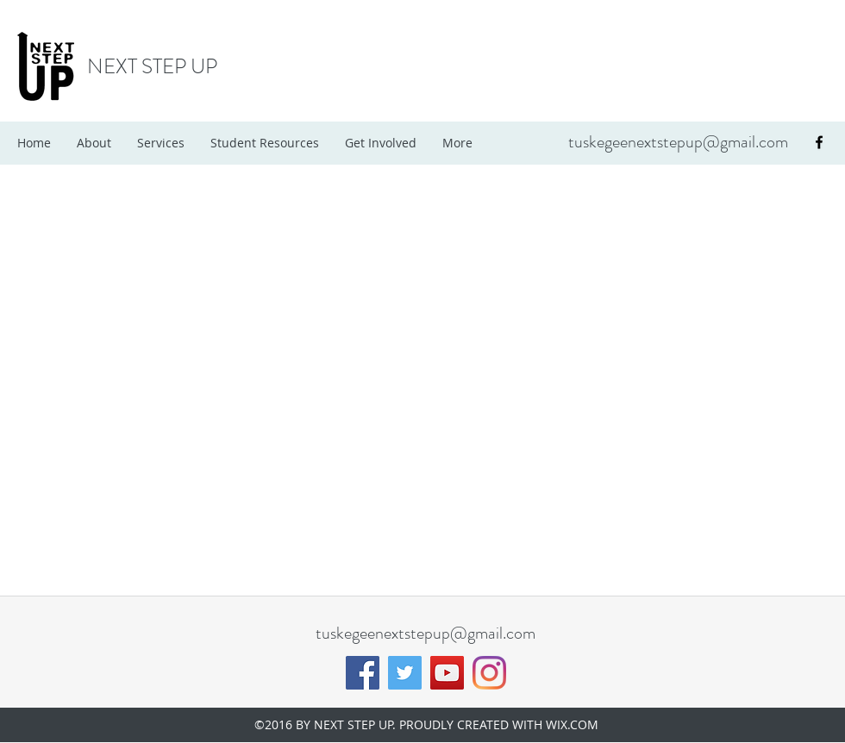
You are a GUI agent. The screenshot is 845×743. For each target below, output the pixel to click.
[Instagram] (489, 673)
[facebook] (819, 142)
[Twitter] (405, 673)
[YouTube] (447, 673)
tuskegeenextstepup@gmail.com (678, 141)
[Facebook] (362, 673)
